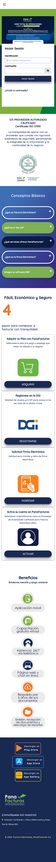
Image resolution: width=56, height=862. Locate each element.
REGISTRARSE (28, 441)
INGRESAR (28, 500)
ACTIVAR (28, 553)
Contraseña (10, 66)
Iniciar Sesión (28, 78)
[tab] (28, 212)
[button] (20, 212)
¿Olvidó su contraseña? (16, 90)
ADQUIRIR (28, 384)
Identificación (11, 56)
